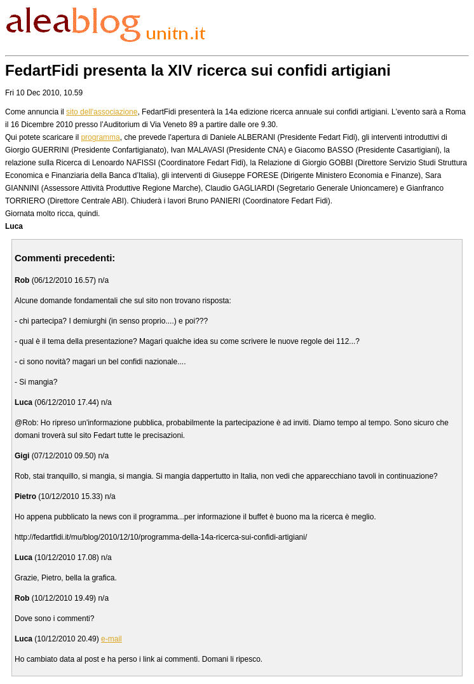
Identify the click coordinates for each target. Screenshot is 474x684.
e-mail (111, 638)
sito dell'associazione (101, 111)
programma (100, 137)
